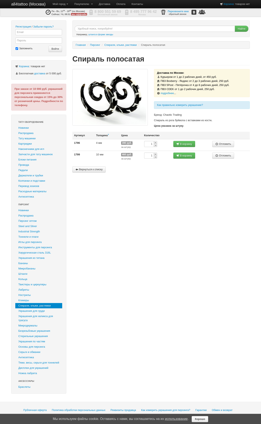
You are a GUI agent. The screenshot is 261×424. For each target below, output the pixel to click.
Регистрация (23, 26)
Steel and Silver (27, 226)
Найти (241, 28)
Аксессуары (26, 381)
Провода (23, 164)
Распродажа (25, 133)
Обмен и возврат (222, 410)
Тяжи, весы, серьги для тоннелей (38, 362)
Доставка (104, 3)
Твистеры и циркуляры (32, 284)
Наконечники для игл (31, 148)
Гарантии (201, 410)
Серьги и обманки (29, 352)
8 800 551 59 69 (108, 12)
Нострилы (24, 295)
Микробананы (26, 268)
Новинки (23, 127)
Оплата (120, 3)
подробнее (167, 93)
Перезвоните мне (178, 11)
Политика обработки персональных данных (78, 410)
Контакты (137, 3)
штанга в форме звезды (100, 34)
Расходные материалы (32, 191)
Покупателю (83, 3)
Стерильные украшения (33, 336)
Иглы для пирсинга (30, 242)
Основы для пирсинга (31, 346)
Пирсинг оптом (27, 220)
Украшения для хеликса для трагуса (35, 318)
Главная (81, 44)
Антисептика (26, 196)
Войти (55, 48)
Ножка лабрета (27, 373)
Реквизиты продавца (123, 410)
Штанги (22, 273)
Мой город (60, 3)
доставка (39, 73)
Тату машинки (27, 138)
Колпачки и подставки (31, 180)
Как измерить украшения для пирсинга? (165, 410)
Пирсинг (23, 204)
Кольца (22, 279)
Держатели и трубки (30, 175)
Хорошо (200, 419)
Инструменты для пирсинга (35, 247)
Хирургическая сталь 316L (34, 252)
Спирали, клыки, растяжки (34, 305)
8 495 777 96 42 (143, 12)
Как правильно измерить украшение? (180, 105)
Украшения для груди (31, 310)
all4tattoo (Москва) (28, 4)
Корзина (228, 3)
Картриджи (25, 143)
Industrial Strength (29, 231)
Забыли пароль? (43, 26)
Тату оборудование (30, 122)
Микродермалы (27, 325)
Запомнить (23, 48)
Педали (23, 170)
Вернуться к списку (89, 169)
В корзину (184, 143)
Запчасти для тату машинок (35, 154)
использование (176, 419)
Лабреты (23, 289)
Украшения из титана (31, 257)
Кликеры (23, 300)
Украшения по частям (31, 341)
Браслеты (24, 386)
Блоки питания (27, 159)
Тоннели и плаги (28, 236)
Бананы (23, 263)
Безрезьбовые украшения (34, 330)
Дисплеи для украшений (33, 367)
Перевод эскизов (28, 186)
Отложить (223, 143)
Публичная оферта (35, 410)
